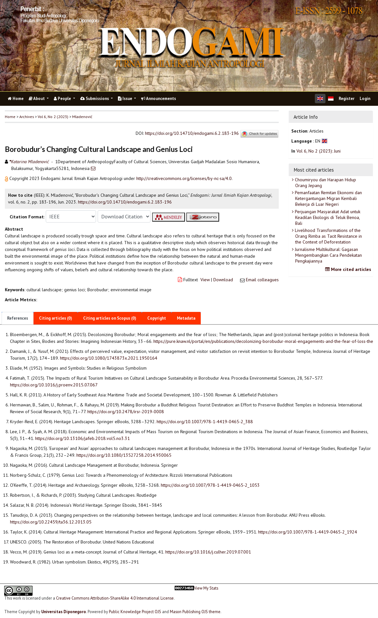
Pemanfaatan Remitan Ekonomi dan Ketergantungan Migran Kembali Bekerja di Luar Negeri (328, 198)
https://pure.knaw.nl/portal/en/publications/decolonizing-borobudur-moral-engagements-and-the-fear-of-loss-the (263, 341)
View (205, 280)
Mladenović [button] (82, 116)
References (17, 318)
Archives (26, 116)
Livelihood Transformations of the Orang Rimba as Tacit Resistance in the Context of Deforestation (328, 236)
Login (365, 98)
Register (346, 98)
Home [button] (10, 116)
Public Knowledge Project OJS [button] (135, 611)
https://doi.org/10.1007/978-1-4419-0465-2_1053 (210, 485)
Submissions (95, 98)
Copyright (156, 318)
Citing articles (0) (55, 318)
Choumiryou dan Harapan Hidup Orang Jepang (325, 182)
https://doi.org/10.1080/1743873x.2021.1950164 (108, 358)
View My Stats (206, 588)
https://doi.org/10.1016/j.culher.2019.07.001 (208, 552)
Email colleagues (262, 280)
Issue (125, 98)
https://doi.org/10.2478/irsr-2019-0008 (125, 411)
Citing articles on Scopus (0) (109, 318)
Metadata (186, 318)
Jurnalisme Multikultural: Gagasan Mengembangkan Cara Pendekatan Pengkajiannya (328, 255)
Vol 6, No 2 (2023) (53, 116)
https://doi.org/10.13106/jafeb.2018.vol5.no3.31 (82, 438)
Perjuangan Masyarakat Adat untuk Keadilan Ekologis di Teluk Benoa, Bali (327, 217)
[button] (7, 178)
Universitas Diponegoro (63, 611)
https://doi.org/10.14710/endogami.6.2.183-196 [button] (125, 202)
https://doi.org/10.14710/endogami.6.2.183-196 (192, 133)
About (37, 98)
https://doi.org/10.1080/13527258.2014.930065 (123, 455)
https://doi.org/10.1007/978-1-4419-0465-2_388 (205, 421)
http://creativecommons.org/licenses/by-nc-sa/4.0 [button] (184, 178)
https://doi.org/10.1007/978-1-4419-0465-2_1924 (307, 532)
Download (223, 280)
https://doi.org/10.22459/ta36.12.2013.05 (51, 522)
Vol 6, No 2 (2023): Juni (318, 151)
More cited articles (349, 269)
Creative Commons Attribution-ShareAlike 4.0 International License (115, 598)
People (63, 98)
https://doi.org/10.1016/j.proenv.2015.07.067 (54, 385)
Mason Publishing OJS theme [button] (195, 611)
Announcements (158, 98)
